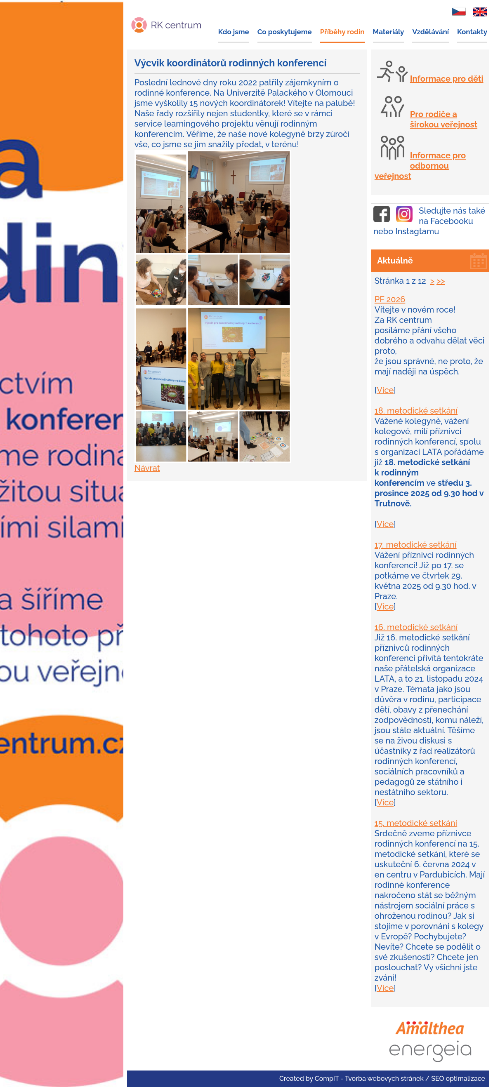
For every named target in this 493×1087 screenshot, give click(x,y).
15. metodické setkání (416, 823)
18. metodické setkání (416, 411)
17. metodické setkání (416, 545)
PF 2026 (390, 299)
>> (440, 281)
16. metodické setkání (416, 627)
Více (385, 390)
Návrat (147, 468)
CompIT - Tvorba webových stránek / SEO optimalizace (400, 1078)
